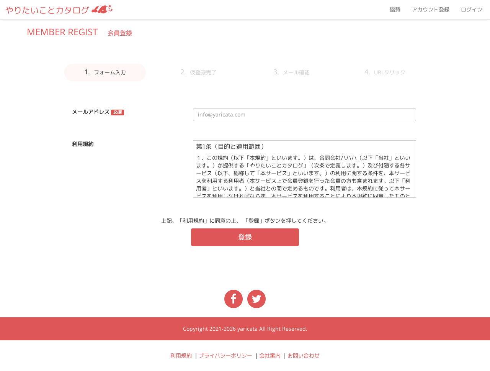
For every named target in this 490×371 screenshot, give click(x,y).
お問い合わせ (303, 355)
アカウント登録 (430, 9)
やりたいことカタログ (59, 10)
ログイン (471, 9)
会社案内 (270, 355)
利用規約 (181, 355)
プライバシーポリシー (225, 355)
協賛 (395, 9)
